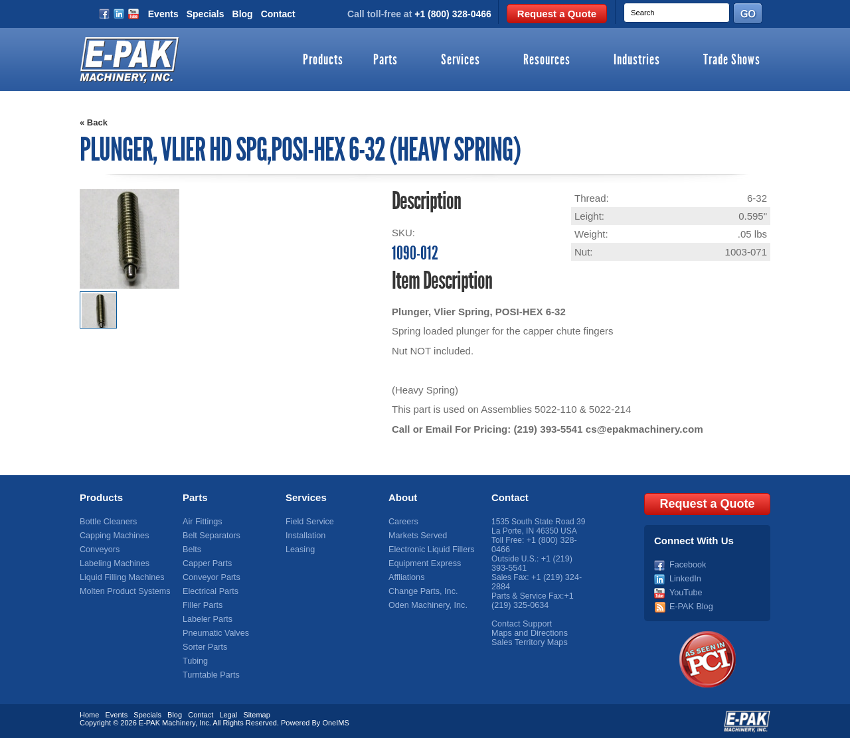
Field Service (308, 521)
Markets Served (416, 535)
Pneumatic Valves (214, 633)
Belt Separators (210, 535)
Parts (385, 60)
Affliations (405, 577)
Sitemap (256, 713)
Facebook (687, 563)
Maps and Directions (527, 633)
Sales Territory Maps (527, 642)
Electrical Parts (209, 591)
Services (460, 60)
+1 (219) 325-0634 (532, 600)
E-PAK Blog (690, 605)
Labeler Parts (206, 619)
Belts (192, 549)
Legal (228, 713)
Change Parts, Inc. (421, 591)
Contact (278, 14)
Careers (402, 521)
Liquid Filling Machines (120, 577)
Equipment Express (423, 563)
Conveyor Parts (210, 577)
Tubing (195, 661)
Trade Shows (731, 60)
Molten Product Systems (123, 591)
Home (89, 713)
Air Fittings (201, 521)
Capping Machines (112, 535)
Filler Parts (201, 605)
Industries (637, 60)
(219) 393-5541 (547, 429)
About (402, 497)
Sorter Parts (204, 647)
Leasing (299, 549)
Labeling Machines (113, 563)
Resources (546, 60)
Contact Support (520, 623)
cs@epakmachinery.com (642, 429)
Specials (205, 14)
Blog (242, 14)
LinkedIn (684, 577)
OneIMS (335, 721)
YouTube (685, 591)
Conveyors (99, 549)
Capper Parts (206, 563)
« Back (94, 122)
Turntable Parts (210, 675)
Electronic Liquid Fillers (429, 549)
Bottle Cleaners (107, 521)
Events (163, 14)
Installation (304, 535)
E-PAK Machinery (167, 721)
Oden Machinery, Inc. (426, 605)
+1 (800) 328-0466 (452, 14)
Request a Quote (556, 13)
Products (323, 60)
